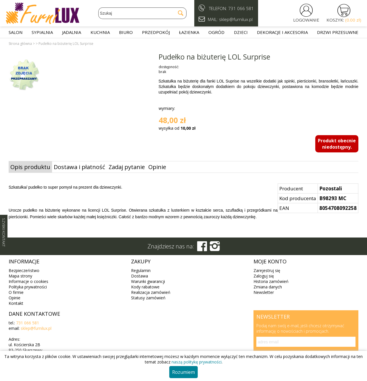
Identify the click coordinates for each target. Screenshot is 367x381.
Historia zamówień (271, 281)
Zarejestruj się (266, 270)
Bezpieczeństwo (24, 270)
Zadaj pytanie (127, 167)
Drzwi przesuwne (337, 32)
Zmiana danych (267, 287)
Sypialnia (42, 32)
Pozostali (330, 188)
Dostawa (139, 276)
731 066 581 (241, 8)
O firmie (16, 292)
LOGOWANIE (306, 20)
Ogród (216, 32)
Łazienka (189, 32)
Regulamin (141, 270)
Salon (15, 32)
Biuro (126, 32)
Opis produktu (30, 167)
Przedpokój (156, 32)
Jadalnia (71, 32)
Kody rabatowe (145, 287)
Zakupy (141, 261)
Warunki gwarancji (148, 281)
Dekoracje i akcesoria (282, 32)
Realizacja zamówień (150, 292)
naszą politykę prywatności (197, 362)
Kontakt (16, 303)
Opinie (157, 167)
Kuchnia (100, 32)
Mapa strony (20, 276)
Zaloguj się (263, 276)
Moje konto (270, 261)
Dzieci (241, 32)
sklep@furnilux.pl (36, 328)
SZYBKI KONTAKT (3, 232)
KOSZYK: (343, 20)
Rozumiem (183, 372)
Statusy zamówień (148, 297)
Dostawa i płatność (79, 167)
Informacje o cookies (28, 281)
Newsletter (263, 292)
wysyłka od (177, 128)
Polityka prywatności (28, 287)
